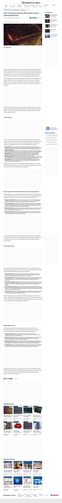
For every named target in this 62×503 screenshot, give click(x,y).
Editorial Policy (33, 494)
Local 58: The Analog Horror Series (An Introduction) (54, 35)
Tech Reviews (46, 5)
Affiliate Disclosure (28, 496)
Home (6, 5)
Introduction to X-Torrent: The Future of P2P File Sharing (53, 20)
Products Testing (21, 495)
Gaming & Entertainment (8, 21)
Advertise (35, 495)
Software (19, 6)
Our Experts (26, 494)
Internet (12, 6)
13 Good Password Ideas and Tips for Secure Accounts (52, 139)
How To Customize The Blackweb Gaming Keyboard (27, 432)
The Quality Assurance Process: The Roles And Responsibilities (52, 135)
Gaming (31, 5)
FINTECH (25, 5)
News (40, 6)
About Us (19, 494)
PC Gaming (16, 21)
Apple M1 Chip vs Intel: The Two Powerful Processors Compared (52, 144)
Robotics (19, 5)
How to (38, 5)
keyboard (33, 81)
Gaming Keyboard (31, 80)
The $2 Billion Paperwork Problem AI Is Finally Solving (8, 487)
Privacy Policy (20, 496)
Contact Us (41, 495)
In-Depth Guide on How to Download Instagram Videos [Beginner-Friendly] (52, 137)
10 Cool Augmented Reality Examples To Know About (53, 15)
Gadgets (53, 5)
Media (6, 6)
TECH (14, 5)
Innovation (27, 6)
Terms (47, 495)
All (45, 6)
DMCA (36, 496)
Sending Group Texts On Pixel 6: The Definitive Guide (54, 25)
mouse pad (32, 200)
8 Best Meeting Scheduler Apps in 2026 (27, 487)
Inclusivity (40, 494)
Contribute (28, 495)
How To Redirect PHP (53, 30)
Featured (35, 6)
